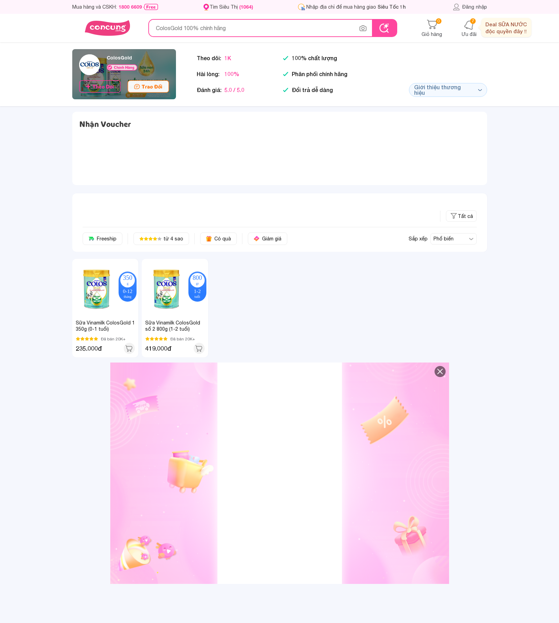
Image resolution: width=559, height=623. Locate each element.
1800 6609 (130, 6)
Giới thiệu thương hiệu (448, 90)
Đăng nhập (470, 6)
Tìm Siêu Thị (231, 7)
